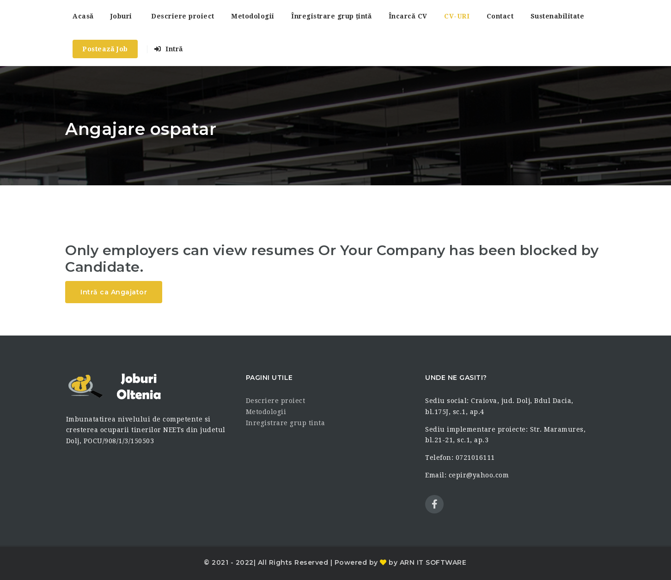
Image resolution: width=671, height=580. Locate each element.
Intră (168, 49)
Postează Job (105, 49)
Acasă (83, 16)
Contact (500, 16)
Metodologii (252, 16)
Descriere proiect (182, 16)
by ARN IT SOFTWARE (427, 562)
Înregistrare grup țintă (331, 16)
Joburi (121, 16)
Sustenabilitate (558, 16)
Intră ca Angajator (113, 292)
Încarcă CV (408, 16)
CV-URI (457, 16)
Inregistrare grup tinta (285, 423)
